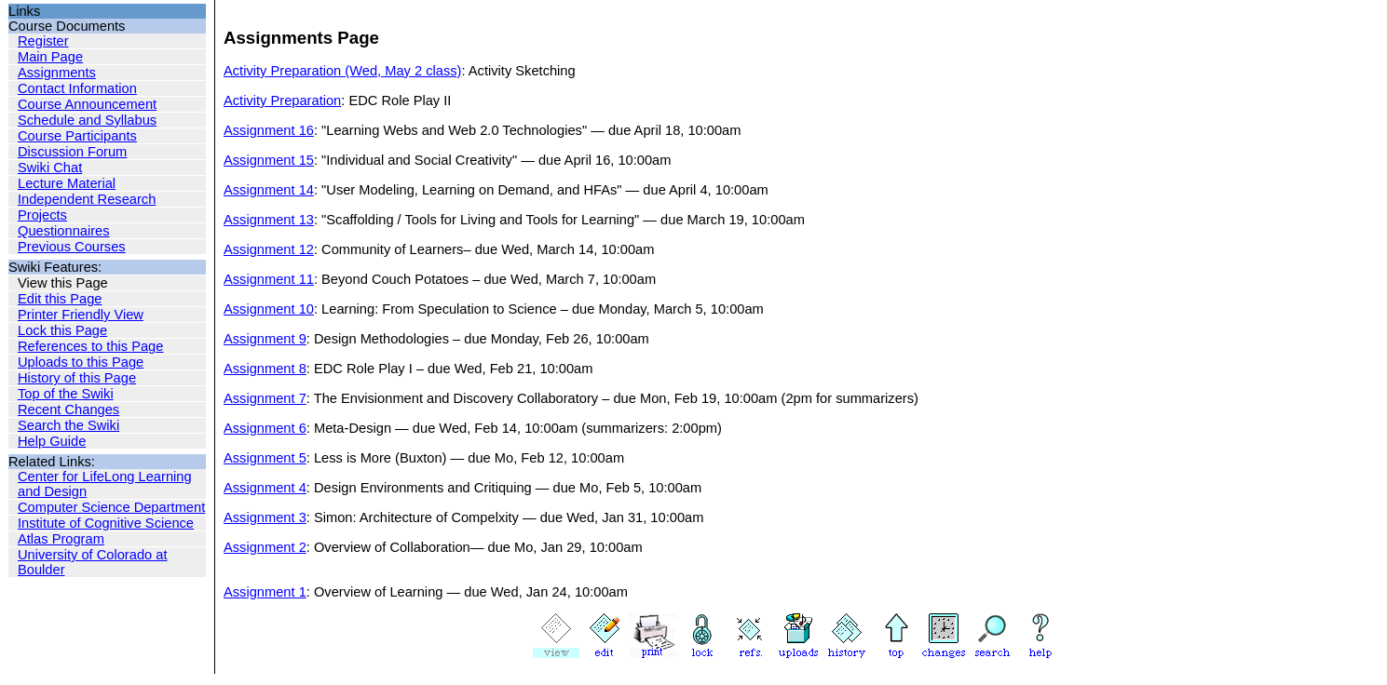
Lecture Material (67, 183)
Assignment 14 (269, 189)
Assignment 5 (265, 457)
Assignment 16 (269, 130)
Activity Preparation (282, 100)
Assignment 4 (265, 487)
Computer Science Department (111, 507)
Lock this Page (62, 330)
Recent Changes (68, 409)
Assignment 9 (265, 338)
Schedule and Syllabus (87, 120)
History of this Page (77, 377)
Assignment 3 (265, 517)
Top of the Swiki (66, 393)
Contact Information (77, 88)
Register (43, 41)
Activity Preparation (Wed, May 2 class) (342, 70)
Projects (42, 215)
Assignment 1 (265, 591)
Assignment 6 (265, 428)
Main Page (50, 56)
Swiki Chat (50, 167)
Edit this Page (60, 298)
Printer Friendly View (80, 314)
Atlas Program (61, 538)
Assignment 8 (265, 368)
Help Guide (52, 441)
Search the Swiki (68, 425)
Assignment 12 (269, 249)
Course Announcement (87, 104)
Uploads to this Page (80, 362)
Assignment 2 (265, 547)
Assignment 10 (269, 309)
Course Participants (77, 135)
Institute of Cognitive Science (106, 523)
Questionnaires (64, 230)
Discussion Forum (72, 151)
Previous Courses (72, 246)
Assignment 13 (269, 219)
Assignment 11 (269, 279)
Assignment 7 (265, 398)
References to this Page (90, 346)
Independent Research (87, 199)
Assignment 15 (269, 160)
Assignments (57, 72)
